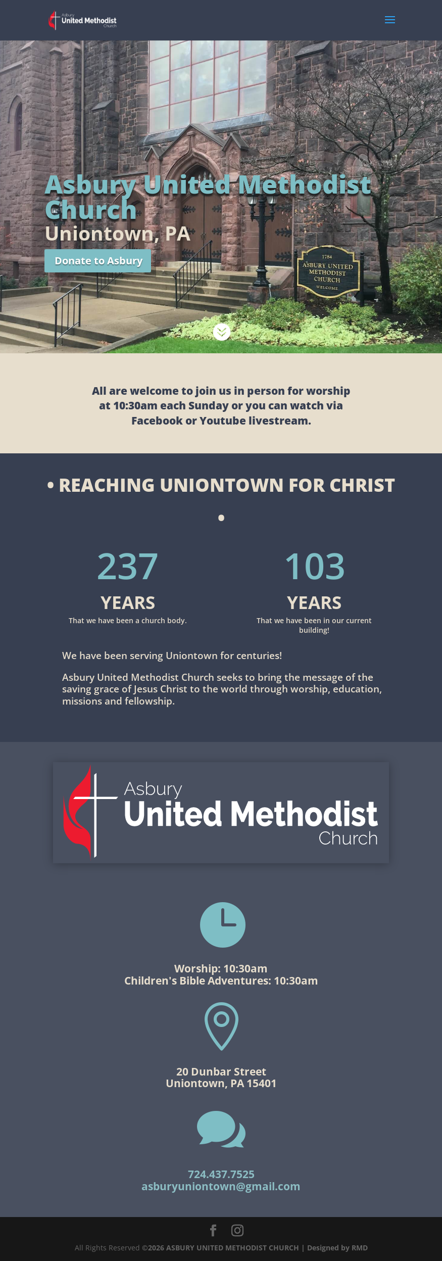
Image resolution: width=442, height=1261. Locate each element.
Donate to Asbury (98, 260)
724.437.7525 (221, 1174)
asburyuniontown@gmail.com (221, 1186)
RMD (360, 1247)
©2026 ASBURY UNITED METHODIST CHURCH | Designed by (247, 1247)
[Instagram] (237, 1231)
